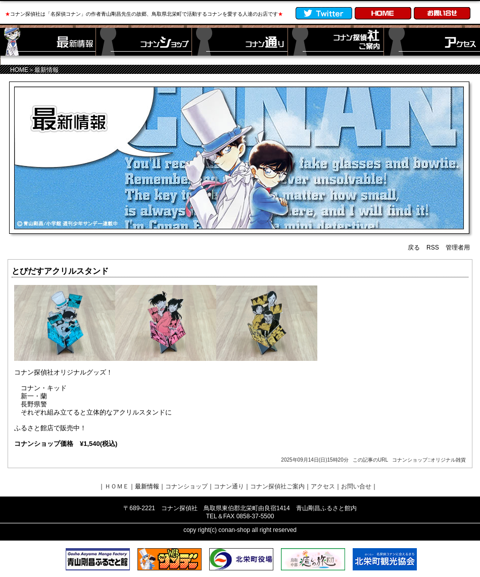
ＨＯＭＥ (117, 486)
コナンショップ (186, 486)
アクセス (323, 486)
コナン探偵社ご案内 (277, 486)
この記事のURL (370, 460)
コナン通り (229, 486)
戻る (414, 247)
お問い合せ (356, 486)
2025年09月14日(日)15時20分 (314, 460)
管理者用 (458, 247)
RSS (432, 247)
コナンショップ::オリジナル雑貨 (429, 460)
